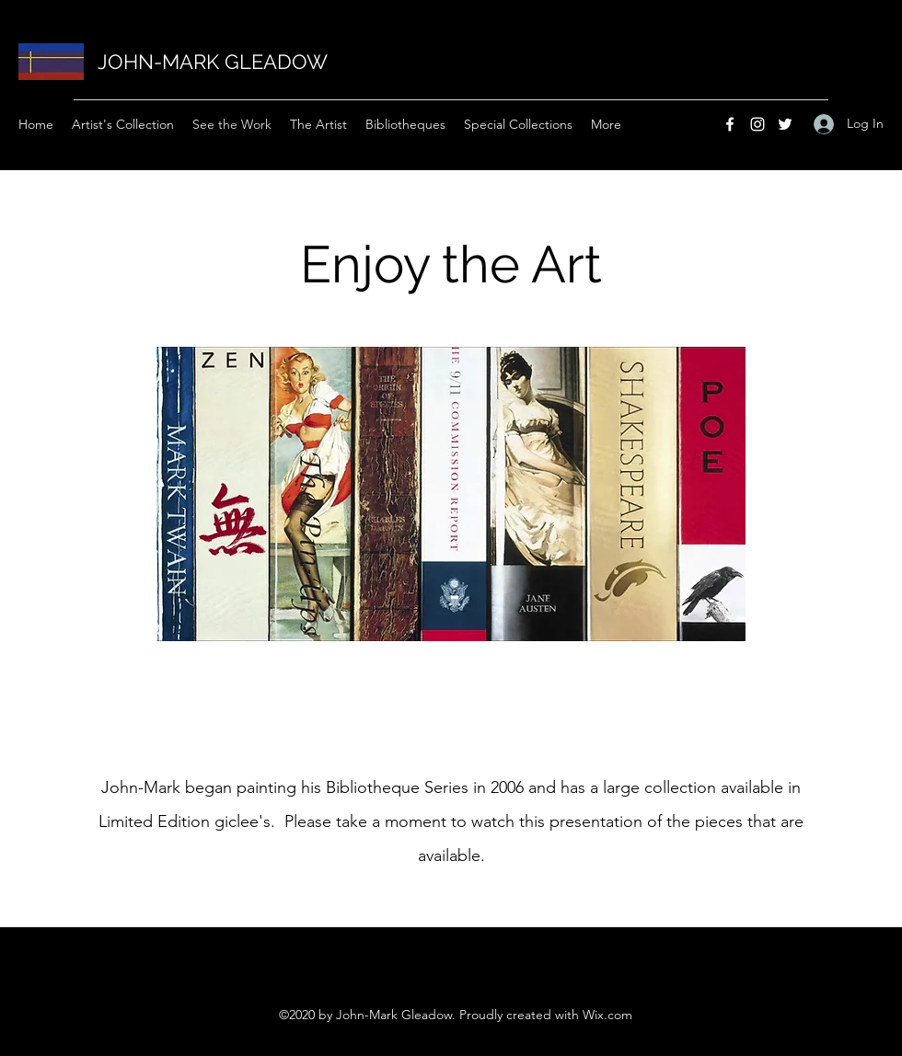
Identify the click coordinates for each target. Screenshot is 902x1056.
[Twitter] (785, 124)
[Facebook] (730, 124)
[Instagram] (757, 124)
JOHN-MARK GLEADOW (213, 62)
